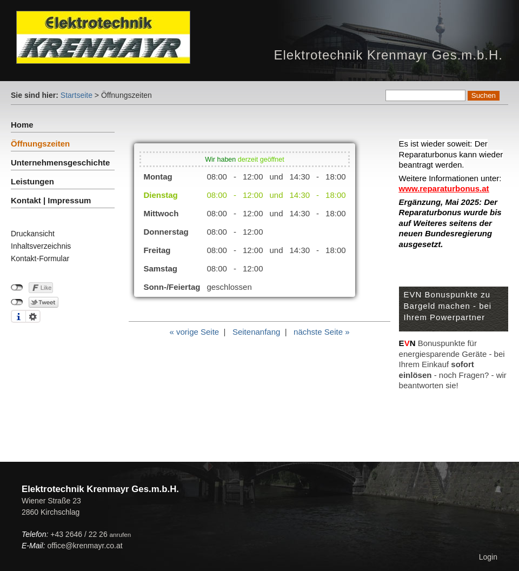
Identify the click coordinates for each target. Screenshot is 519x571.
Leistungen (32, 181)
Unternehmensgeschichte (60, 162)
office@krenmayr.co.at (84, 545)
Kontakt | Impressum (51, 200)
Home (22, 124)
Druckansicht (33, 233)
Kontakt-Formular (40, 258)
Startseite (76, 95)
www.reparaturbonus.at (444, 188)
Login (488, 557)
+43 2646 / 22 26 (90, 534)
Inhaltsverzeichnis (41, 246)
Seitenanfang (256, 331)
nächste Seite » (321, 331)
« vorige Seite (194, 331)
